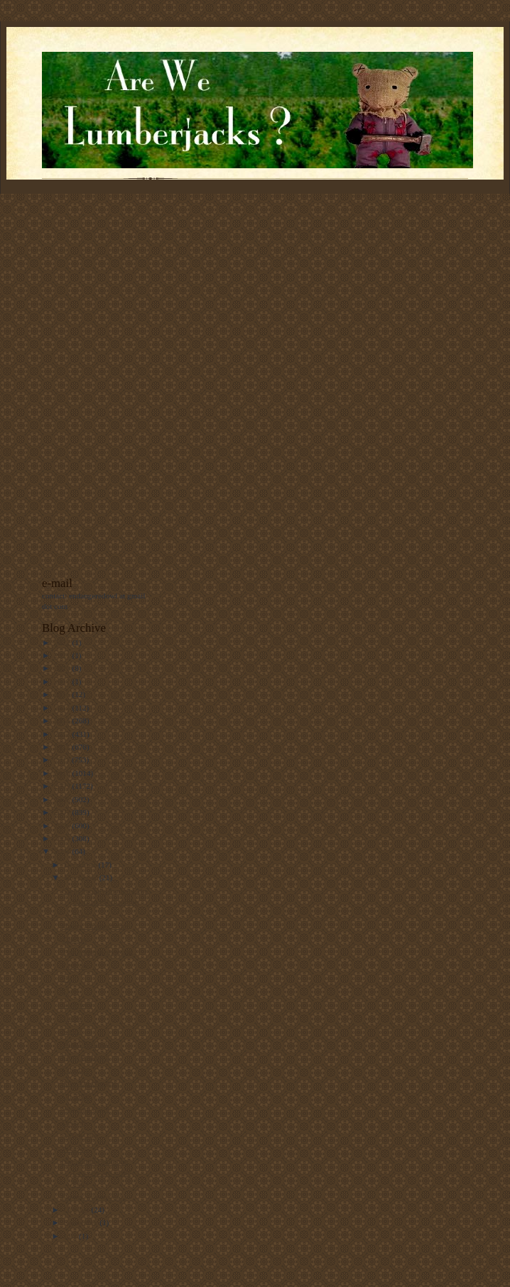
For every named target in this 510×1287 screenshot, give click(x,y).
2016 (63, 694)
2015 (63, 707)
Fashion (74, 965)
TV (67, 978)
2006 (63, 825)
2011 (63, 759)
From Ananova (85, 1057)
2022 (63, 642)
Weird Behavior (87, 1043)
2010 (63, 773)
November (81, 877)
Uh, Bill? (76, 1096)
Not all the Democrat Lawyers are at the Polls (96, 1172)
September (82, 1222)
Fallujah (75, 1070)
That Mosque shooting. (98, 952)
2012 (63, 747)
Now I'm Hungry (89, 1082)
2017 (63, 681)
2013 (63, 734)
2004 (63, 851)
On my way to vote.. (94, 1197)
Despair (74, 1122)
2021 (63, 655)
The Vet (74, 939)
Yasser (72, 1017)
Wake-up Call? (85, 1109)
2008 (63, 799)
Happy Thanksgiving (95, 925)
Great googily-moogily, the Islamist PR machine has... (105, 902)
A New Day (80, 1135)
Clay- (71, 991)
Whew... (75, 1148)
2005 (63, 838)
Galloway (77, 1004)
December (81, 864)
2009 (63, 786)
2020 (63, 668)
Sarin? (72, 1030)
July (71, 1236)
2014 (63, 720)
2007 (63, 812)
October (78, 1209)
